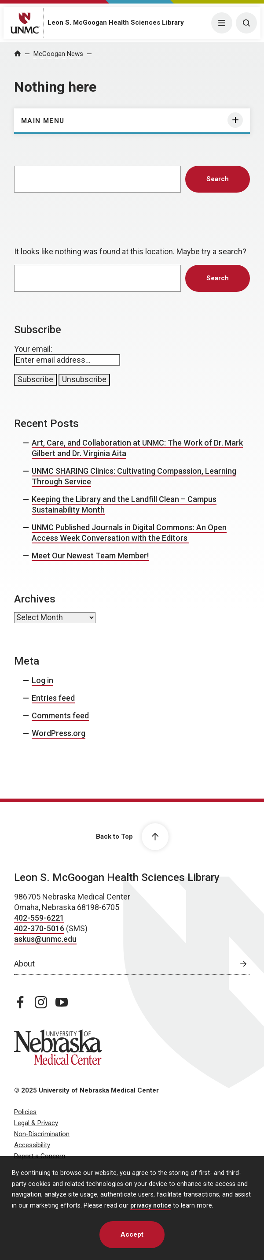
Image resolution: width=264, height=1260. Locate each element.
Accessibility (32, 1145)
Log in (42, 680)
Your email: (33, 348)
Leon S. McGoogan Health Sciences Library (116, 22)
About (24, 963)
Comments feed (60, 715)
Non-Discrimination (42, 1134)
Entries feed (53, 697)
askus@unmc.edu (45, 939)
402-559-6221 (39, 917)
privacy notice (150, 1205)
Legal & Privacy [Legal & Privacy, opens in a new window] (36, 1123)
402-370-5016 (39, 928)
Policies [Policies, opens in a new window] (25, 1112)
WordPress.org (58, 733)
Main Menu (43, 121)
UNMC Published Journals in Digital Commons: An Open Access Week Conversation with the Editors (129, 533)
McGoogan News (58, 54)
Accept (132, 1234)
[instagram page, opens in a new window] (41, 1002)
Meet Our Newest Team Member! (90, 555)
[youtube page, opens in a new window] (61, 1002)
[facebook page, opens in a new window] (20, 1002)
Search (217, 179)
